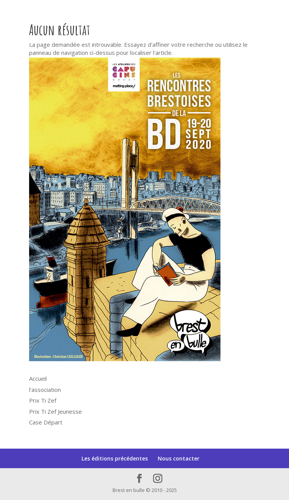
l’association (45, 389)
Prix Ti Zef (42, 400)
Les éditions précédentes (115, 458)
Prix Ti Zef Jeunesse (55, 411)
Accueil (38, 378)
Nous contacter (178, 458)
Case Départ (45, 422)
